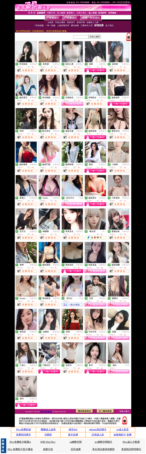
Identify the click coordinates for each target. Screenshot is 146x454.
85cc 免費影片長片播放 (20, 449)
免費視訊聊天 (23, 434)
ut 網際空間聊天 (103, 442)
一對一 (103, 231)
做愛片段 (48, 449)
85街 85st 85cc (47, 442)
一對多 (80, 198)
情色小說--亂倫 (46, 411)
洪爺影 (48, 434)
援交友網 (73, 434)
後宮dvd (73, 429)
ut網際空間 (76, 442)
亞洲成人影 (98, 434)
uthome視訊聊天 (98, 429)
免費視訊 (33, 64)
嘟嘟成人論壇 (48, 429)
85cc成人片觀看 (131, 442)
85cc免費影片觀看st (20, 442)
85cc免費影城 (23, 429)
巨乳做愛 (76, 449)
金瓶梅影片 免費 (123, 434)
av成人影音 (122, 429)
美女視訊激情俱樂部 (103, 449)
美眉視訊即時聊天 (131, 449)
